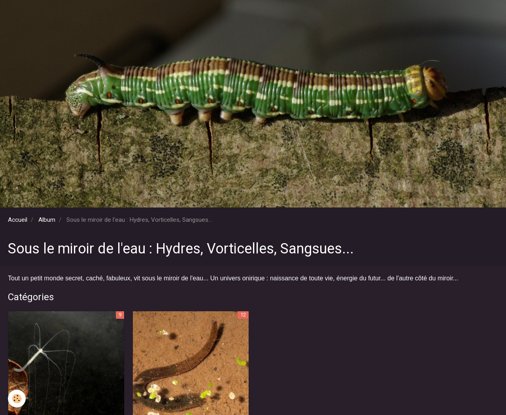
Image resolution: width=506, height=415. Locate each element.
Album (46, 219)
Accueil (17, 219)
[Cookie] (17, 398)
